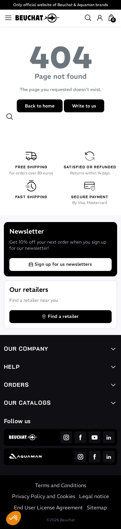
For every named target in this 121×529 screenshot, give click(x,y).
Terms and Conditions (60, 485)
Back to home (40, 106)
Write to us (84, 106)
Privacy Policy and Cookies (43, 496)
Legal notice (94, 496)
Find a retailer (60, 316)
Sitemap (97, 507)
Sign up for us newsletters (60, 264)
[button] (13, 518)
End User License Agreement (48, 507)
